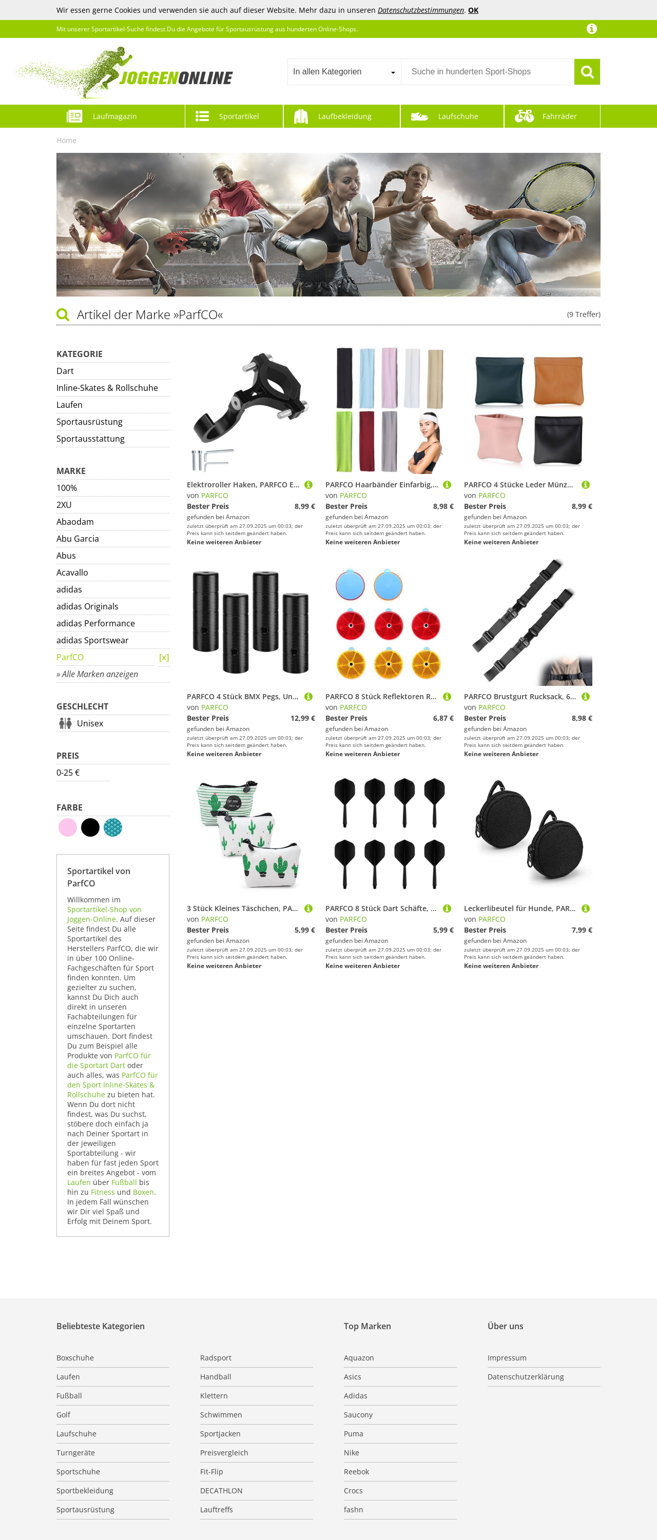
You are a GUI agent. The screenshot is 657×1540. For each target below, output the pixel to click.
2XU (64, 504)
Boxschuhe (75, 1358)
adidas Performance (95, 623)
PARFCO (214, 495)
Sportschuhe (78, 1471)
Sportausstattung (90, 438)
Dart (65, 371)
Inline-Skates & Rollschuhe (107, 387)
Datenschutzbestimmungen (421, 10)
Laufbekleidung (345, 116)
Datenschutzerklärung (526, 1376)
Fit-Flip (211, 1471)
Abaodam (75, 521)
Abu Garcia (77, 538)
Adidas (356, 1395)
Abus (66, 555)
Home (66, 140)
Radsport (215, 1358)
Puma (353, 1433)
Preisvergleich (224, 1452)
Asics (352, 1376)
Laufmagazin (115, 116)
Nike (351, 1452)
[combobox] (344, 71)
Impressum (507, 1358)
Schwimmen (221, 1414)
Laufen (69, 404)
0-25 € (68, 772)
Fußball (124, 1182)
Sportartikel (239, 116)
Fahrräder (560, 116)
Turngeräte (75, 1452)
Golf (63, 1414)
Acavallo (72, 572)
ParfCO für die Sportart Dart (109, 1060)
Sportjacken (220, 1433)
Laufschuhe (458, 116)
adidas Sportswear (92, 640)
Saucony (358, 1414)
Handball (215, 1376)
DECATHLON (221, 1490)
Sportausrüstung (89, 421)
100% (66, 487)
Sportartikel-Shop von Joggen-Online (104, 914)
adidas (69, 589)
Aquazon (359, 1358)
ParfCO (70, 657)
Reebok (356, 1471)
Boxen (143, 1192)
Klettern (214, 1395)
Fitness (103, 1192)
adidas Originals (87, 606)
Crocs (353, 1490)
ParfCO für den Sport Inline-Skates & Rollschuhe (112, 1084)
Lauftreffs (216, 1509)
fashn (353, 1509)
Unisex (90, 723)
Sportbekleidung (84, 1490)
